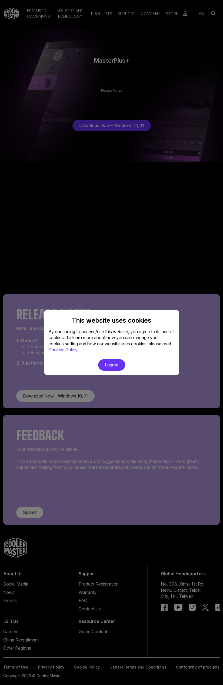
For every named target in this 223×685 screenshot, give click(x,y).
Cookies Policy (62, 349)
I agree (111, 364)
